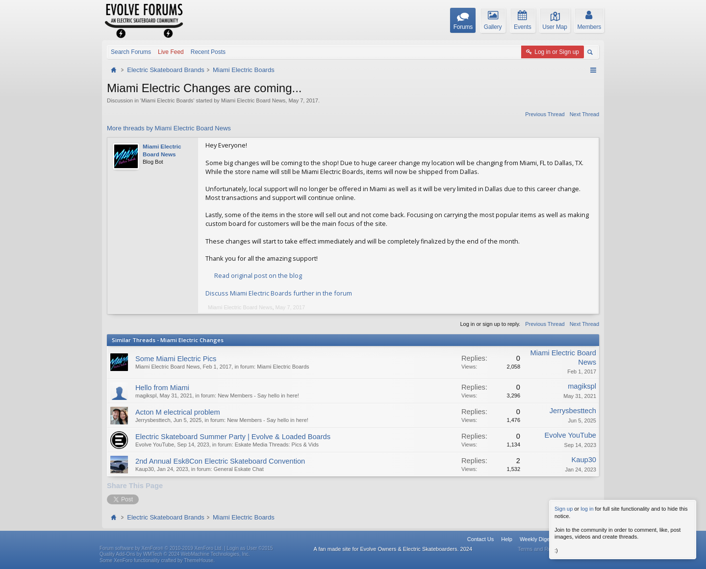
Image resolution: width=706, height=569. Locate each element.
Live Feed (171, 52)
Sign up (564, 509)
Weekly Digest (537, 539)
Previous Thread (545, 114)
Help (506, 539)
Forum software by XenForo (161, 548)
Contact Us (480, 539)
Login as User (250, 548)
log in (586, 509)
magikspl (145, 395)
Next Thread (584, 114)
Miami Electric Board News (253, 100)
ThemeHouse (198, 560)
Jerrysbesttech (153, 420)
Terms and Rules (538, 549)
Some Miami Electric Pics (175, 359)
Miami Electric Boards (167, 100)
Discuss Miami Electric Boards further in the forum (278, 293)
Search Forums (131, 52)
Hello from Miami (162, 388)
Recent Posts (208, 52)
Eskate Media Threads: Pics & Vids (277, 444)
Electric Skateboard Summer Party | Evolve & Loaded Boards (232, 437)
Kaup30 (144, 469)
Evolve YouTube (154, 444)
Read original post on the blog (258, 275)
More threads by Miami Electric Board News (169, 128)
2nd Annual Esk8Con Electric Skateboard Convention (220, 461)
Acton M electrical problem (177, 412)
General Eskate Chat (239, 469)
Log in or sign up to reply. (490, 324)
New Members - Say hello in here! (258, 395)
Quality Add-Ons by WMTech (175, 554)
